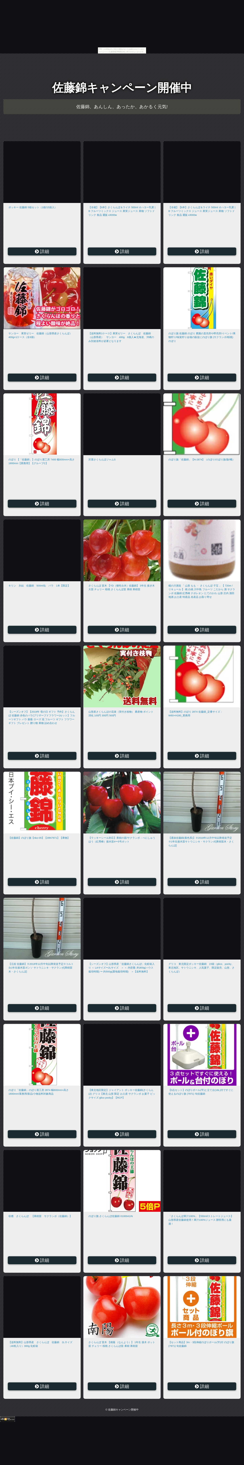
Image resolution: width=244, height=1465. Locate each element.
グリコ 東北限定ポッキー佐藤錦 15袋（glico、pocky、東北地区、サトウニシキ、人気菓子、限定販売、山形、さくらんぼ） (201, 967)
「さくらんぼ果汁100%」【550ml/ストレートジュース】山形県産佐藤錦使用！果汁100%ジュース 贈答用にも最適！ (200, 1220)
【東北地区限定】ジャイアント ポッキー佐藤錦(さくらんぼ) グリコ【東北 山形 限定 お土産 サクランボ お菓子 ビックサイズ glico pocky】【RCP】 (121, 1094)
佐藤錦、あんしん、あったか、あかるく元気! (122, 106)
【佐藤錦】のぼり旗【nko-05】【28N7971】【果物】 (39, 837)
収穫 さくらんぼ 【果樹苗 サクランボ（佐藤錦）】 (40, 1216)
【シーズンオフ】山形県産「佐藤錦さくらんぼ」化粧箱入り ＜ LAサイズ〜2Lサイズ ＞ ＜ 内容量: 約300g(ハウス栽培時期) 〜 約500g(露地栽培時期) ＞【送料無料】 (121, 967)
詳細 (42, 251)
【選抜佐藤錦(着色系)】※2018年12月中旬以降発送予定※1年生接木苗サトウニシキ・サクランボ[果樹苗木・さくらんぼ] (201, 841)
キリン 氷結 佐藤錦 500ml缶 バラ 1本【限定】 (39, 585)
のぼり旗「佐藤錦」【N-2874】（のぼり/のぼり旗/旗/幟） (201, 459)
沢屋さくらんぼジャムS (102, 459)
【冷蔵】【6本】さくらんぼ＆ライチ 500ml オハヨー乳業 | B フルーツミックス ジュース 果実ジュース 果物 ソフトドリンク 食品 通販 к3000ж (122, 211)
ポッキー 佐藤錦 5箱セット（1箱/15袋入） (32, 207)
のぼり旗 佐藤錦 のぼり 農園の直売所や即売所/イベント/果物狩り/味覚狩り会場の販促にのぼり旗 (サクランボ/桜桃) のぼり (202, 337)
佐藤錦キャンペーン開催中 (122, 87)
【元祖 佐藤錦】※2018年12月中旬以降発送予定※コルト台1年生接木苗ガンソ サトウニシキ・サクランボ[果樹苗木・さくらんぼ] (41, 967)
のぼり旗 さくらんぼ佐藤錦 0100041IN (110, 1216)
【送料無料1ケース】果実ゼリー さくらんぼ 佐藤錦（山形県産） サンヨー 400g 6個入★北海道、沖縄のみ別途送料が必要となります (121, 337)
